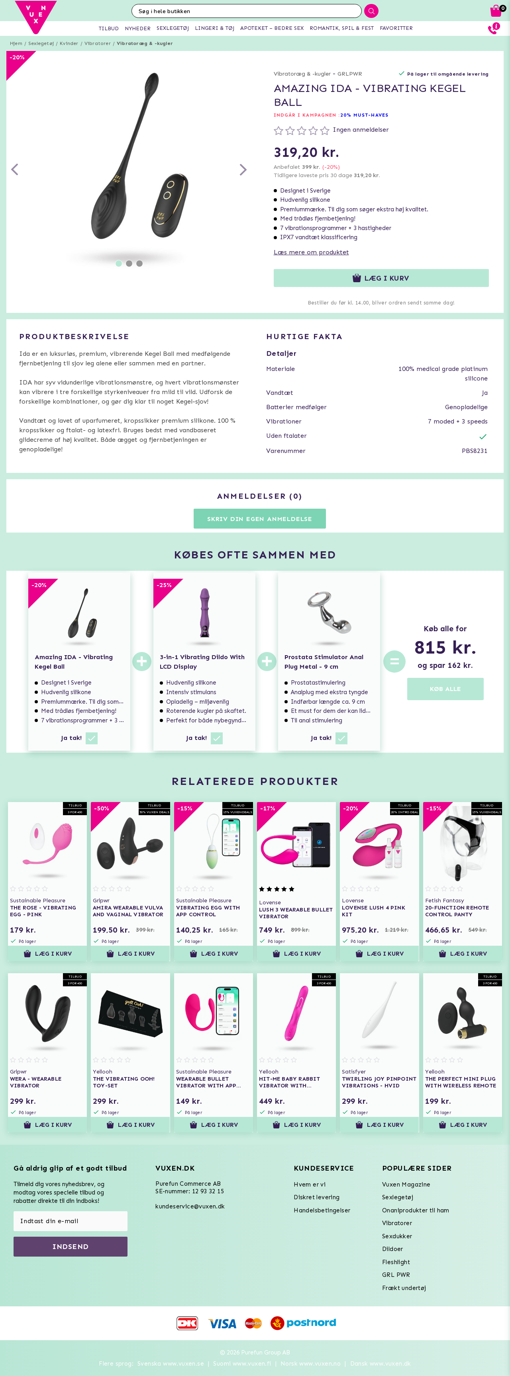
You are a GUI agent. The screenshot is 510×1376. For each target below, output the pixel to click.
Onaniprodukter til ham (415, 1210)
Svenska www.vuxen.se (170, 1363)
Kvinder (69, 43)
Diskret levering (316, 1197)
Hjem (16, 43)
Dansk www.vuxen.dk (380, 1363)
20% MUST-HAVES (364, 115)
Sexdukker (397, 1236)
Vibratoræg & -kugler (145, 43)
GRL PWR (396, 1274)
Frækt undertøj (404, 1288)
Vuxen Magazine (406, 1184)
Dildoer (392, 1249)
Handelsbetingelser (322, 1210)
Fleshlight (396, 1262)
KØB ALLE (445, 689)
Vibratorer (97, 43)
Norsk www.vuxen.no (310, 1363)
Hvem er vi (310, 1184)
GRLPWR (349, 73)
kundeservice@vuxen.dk (190, 1206)
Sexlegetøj (41, 43)
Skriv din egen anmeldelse (259, 519)
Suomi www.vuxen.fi (242, 1363)
